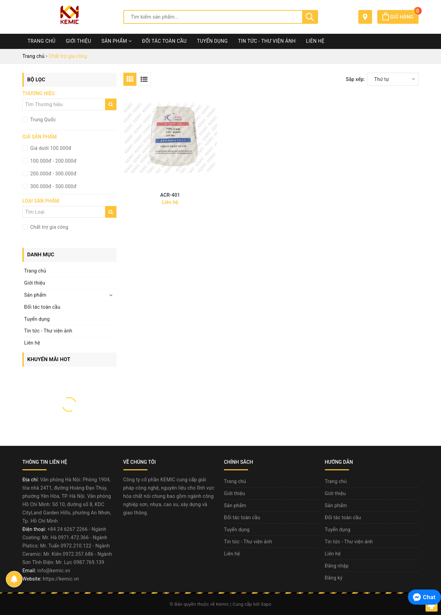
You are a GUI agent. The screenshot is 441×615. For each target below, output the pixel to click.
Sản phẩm (116, 41)
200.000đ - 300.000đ (52, 173)
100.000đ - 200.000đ (52, 161)
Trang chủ (41, 41)
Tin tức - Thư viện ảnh (267, 41)
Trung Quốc (42, 119)
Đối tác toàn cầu (164, 41)
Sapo (266, 604)
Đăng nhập (337, 565)
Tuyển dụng (212, 41)
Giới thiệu (78, 41)
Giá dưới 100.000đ (50, 148)
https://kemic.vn (61, 579)
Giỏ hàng (400, 17)
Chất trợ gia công (48, 227)
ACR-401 (170, 195)
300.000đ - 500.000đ (52, 186)
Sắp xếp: (355, 79)
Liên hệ (315, 41)
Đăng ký (334, 578)
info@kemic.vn (53, 570)
